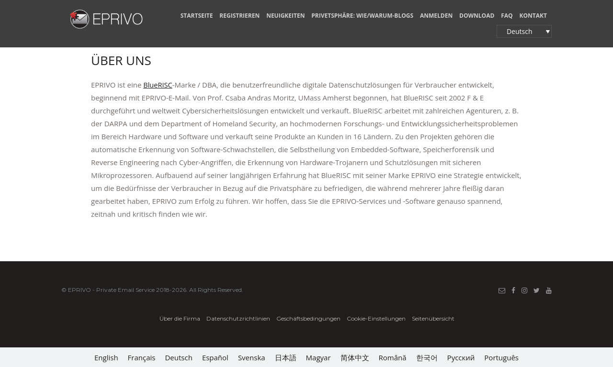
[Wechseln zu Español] (215, 357)
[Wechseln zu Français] (141, 357)
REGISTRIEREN (239, 15)
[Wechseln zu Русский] (461, 357)
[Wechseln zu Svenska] (251, 357)
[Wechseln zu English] (106, 357)
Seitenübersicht (433, 318)
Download (476, 15)
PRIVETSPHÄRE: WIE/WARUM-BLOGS (362, 15)
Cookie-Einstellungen (376, 318)
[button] (524, 31)
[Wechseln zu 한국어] (427, 357)
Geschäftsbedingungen (309, 318)
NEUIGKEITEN (285, 15)
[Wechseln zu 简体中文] (355, 357)
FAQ (506, 15)
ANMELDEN (436, 15)
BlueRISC (158, 84)
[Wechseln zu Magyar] (318, 357)
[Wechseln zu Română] (392, 357)
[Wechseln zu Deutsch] (178, 357)
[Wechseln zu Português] (501, 357)
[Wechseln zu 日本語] (285, 357)
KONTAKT (533, 15)
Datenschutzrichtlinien (239, 318)
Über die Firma (179, 318)
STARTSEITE (197, 15)
